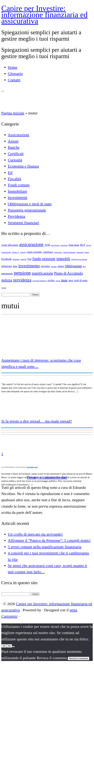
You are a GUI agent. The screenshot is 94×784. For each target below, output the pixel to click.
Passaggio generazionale (27, 210)
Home (12, 67)
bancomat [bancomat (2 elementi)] (74, 245)
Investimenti (17, 197)
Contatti (14, 80)
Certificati (16, 153)
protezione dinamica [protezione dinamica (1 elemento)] (39, 281)
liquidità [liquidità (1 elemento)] (54, 266)
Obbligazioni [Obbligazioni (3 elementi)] (73, 266)
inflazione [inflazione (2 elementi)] (6, 266)
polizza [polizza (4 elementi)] (6, 280)
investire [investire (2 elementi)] (45, 266)
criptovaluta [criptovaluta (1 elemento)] (58, 252)
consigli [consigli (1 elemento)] (23, 252)
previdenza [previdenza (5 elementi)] (22, 280)
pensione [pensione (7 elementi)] (22, 272)
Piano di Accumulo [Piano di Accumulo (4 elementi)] (68, 273)
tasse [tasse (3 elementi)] (64, 280)
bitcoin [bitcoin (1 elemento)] (88, 245)
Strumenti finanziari (23, 223)
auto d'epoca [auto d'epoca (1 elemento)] (55, 245)
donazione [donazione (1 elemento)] (80, 252)
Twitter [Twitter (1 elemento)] (3, 288)
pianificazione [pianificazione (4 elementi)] (42, 273)
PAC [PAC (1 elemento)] (84, 266)
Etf (10, 172)
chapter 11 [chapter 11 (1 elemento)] (15, 252)
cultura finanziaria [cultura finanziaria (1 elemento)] (69, 252)
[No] (13, 646)
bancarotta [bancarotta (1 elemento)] (64, 245)
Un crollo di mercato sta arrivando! (35, 534)
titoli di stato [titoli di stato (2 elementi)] (80, 280)
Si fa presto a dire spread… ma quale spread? (36, 421)
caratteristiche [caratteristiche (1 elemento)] (6, 252)
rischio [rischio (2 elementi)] (51, 280)
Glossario (15, 73)
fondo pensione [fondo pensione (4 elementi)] (43, 258)
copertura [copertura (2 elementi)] (48, 252)
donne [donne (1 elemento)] (87, 252)
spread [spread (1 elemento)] (58, 281)
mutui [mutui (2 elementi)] (61, 266)
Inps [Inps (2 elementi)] (15, 266)
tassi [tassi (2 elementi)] (70, 280)
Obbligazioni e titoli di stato (30, 204)
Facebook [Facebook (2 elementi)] (6, 259)
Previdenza (16, 216)
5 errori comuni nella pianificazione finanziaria (44, 547)
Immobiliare (17, 191)
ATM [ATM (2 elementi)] (47, 245)
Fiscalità (14, 179)
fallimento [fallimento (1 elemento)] (16, 259)
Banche (14, 147)
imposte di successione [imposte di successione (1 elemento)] (79, 259)
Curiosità (15, 160)
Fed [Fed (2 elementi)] (29, 259)
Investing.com (32, 467)
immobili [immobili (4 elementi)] (63, 258)
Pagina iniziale (12, 113)
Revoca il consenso (78, 658)
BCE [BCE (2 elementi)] (82, 245)
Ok (4, 646)
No (9, 646)
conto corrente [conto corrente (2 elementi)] (34, 252)
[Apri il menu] (2, 91)
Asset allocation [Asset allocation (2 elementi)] (9, 245)
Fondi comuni (19, 185)
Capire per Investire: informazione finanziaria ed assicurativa (44, 14)
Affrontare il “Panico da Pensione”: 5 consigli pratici (49, 540)
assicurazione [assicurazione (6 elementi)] (31, 244)
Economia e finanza (23, 166)
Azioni (13, 141)
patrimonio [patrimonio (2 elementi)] (7, 273)
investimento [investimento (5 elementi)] (29, 265)
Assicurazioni (18, 135)
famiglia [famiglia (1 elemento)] (24, 259)
